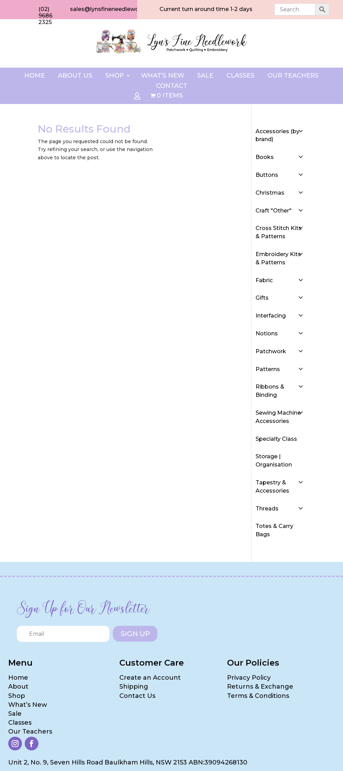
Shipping (133, 686)
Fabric (264, 280)
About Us (75, 76)
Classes (240, 76)
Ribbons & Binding (270, 390)
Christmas (270, 192)
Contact (171, 86)
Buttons (267, 175)
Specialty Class (276, 439)
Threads (267, 508)
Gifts (262, 298)
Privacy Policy (249, 677)
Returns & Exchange (260, 686)
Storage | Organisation (274, 460)
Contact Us (137, 696)
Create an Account (150, 677)
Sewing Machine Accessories (278, 417)
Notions (267, 333)
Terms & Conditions (258, 696)
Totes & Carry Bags (274, 530)
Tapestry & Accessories (272, 486)
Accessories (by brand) (277, 135)
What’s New (162, 76)
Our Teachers (293, 76)
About (18, 686)
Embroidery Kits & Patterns (278, 258)
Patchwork (271, 351)
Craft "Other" (274, 210)
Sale (205, 76)
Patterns (268, 369)
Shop (114, 76)
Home (34, 76)
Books (265, 157)
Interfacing (271, 315)
